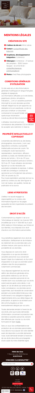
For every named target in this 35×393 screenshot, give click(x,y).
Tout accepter (17, 384)
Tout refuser (18, 387)
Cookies (7, 364)
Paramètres (17, 391)
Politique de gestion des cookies (12, 379)
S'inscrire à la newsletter (17, 360)
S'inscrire (32, 364)
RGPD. (18, 322)
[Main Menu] (30, 5)
